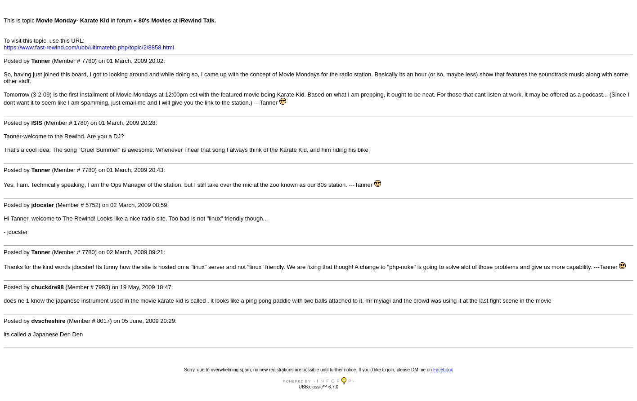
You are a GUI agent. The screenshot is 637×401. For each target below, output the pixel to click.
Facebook (443, 369)
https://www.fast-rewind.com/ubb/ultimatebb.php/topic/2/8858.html (89, 47)
